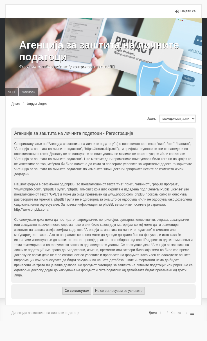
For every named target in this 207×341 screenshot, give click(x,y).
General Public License (164, 189)
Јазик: (151, 119)
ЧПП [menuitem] (11, 92)
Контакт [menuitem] (176, 313)
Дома (153, 313)
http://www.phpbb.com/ (31, 210)
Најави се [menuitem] (188, 11)
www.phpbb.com (120, 194)
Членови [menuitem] (28, 92)
